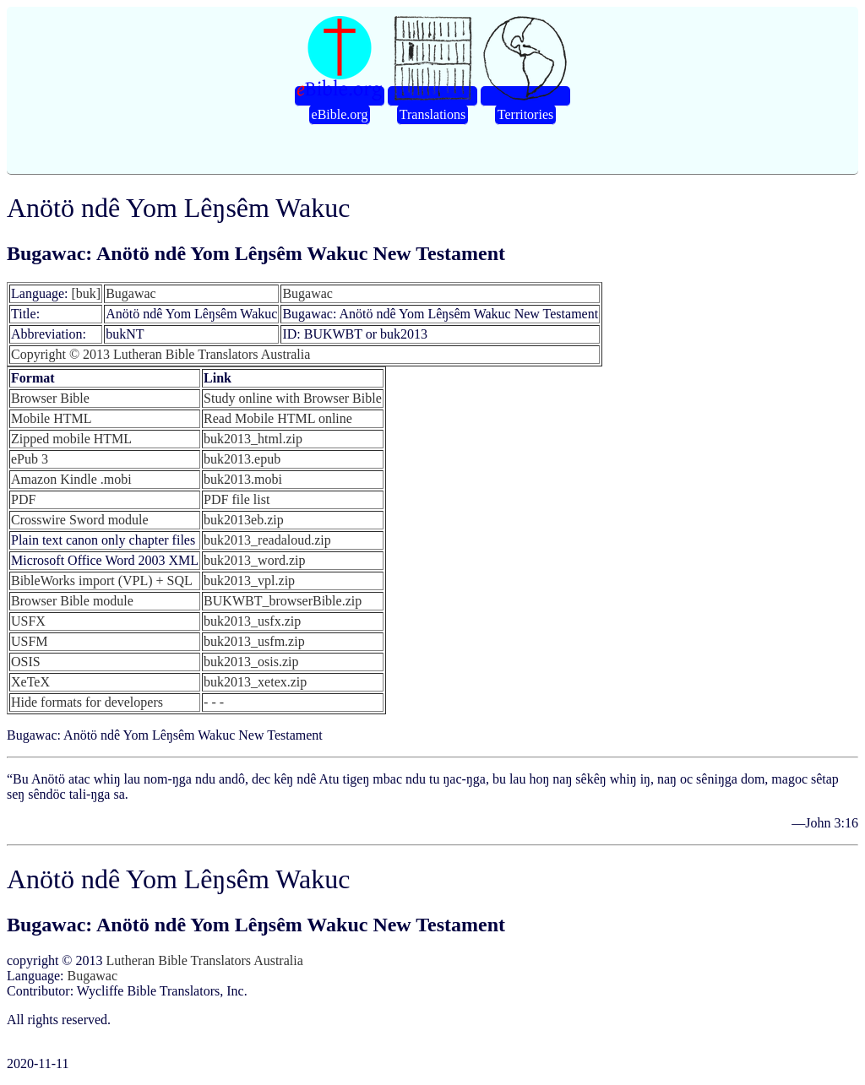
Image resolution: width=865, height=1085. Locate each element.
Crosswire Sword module (80, 520)
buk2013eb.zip (244, 520)
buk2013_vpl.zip (249, 580)
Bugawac (131, 293)
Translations (433, 114)
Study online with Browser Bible (293, 398)
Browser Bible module (72, 601)
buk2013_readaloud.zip (267, 540)
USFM (29, 641)
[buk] (86, 293)
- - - (214, 702)
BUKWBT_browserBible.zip (283, 601)
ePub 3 (29, 459)
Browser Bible (50, 398)
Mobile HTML (51, 418)
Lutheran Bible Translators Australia (204, 960)
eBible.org (340, 114)
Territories (525, 114)
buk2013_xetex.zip (255, 682)
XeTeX (30, 682)
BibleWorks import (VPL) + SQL (102, 580)
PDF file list (236, 499)
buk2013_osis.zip (251, 661)
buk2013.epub (242, 459)
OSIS (26, 661)
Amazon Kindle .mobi (71, 479)
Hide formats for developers (87, 702)
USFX (28, 621)
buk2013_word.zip (254, 560)
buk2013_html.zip (253, 438)
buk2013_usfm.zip (254, 641)
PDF (23, 499)
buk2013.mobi (243, 479)
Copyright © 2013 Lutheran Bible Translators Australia (160, 354)
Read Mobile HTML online (278, 418)
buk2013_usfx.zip (252, 621)
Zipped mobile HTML (71, 438)
